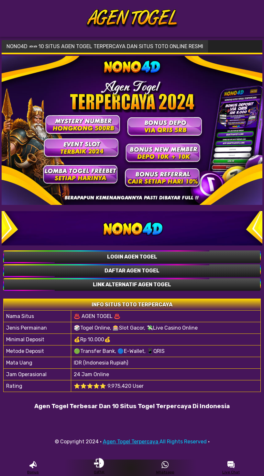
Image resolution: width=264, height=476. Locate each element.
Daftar (99, 467)
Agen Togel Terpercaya (131, 442)
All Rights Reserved (183, 442)
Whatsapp (165, 468)
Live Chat (231, 468)
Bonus (33, 468)
